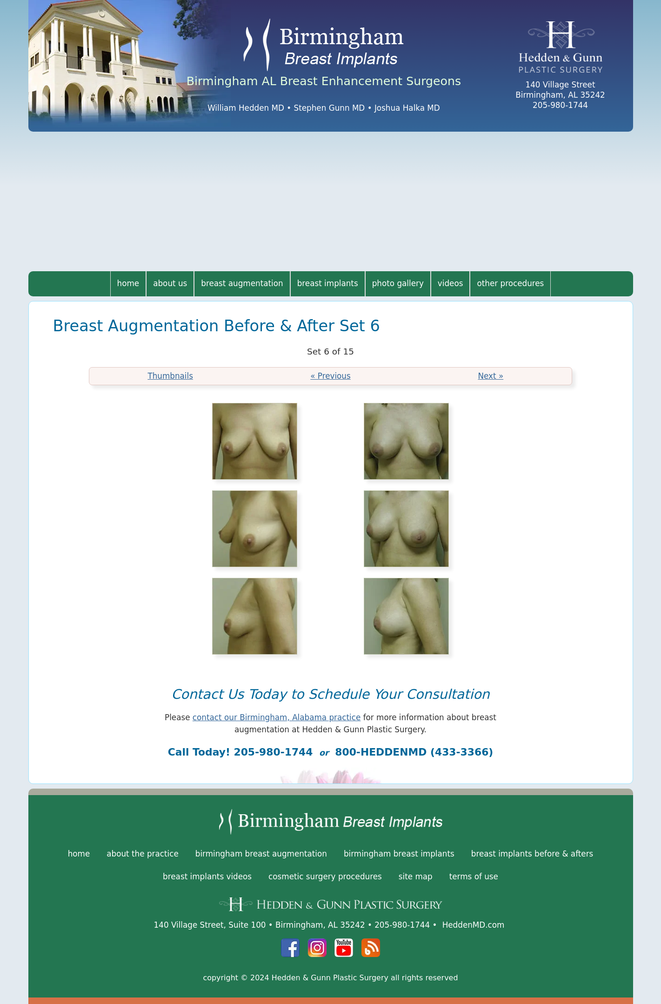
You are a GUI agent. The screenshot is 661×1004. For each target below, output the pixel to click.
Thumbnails (170, 376)
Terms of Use (473, 876)
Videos (450, 283)
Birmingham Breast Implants (399, 853)
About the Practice (142, 853)
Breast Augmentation (242, 283)
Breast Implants (327, 283)
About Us (170, 283)
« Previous (330, 376)
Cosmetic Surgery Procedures (325, 876)
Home (128, 283)
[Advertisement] (331, 201)
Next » (490, 376)
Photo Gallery (398, 283)
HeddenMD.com (473, 925)
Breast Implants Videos (207, 876)
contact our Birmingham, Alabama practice (277, 717)
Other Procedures (510, 283)
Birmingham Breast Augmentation (261, 853)
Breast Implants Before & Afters (532, 853)
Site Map (416, 876)
